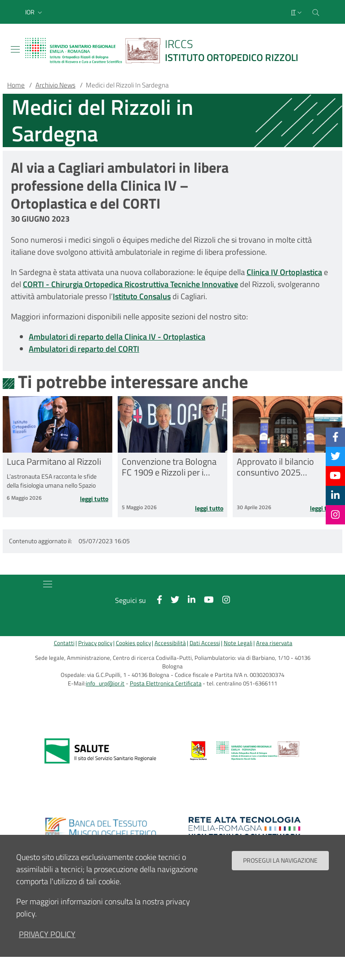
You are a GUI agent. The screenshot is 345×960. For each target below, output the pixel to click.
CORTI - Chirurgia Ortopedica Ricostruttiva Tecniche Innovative (130, 284)
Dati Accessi (205, 643)
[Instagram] (335, 514)
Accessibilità (170, 643)
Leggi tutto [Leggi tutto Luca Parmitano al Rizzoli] (94, 498)
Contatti (64, 643)
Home (16, 85)
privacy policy (47, 944)
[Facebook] (335, 437)
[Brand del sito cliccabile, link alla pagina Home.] (167, 50)
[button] (34, 12)
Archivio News (55, 85)
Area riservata (274, 643)
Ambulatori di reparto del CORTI (84, 349)
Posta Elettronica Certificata (166, 683)
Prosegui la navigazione (280, 871)
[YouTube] (335, 475)
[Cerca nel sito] (316, 12)
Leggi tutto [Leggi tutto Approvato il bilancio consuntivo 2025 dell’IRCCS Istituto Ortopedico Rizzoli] (324, 508)
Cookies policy (133, 643)
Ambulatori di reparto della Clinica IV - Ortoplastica (117, 337)
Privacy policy (95, 643)
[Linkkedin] (335, 495)
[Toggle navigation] (15, 49)
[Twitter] (336, 456)
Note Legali (238, 643)
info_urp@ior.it (105, 683)
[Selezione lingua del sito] (297, 12)
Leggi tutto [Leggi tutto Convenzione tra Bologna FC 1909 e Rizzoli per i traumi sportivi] (209, 508)
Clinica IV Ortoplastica (284, 272)
